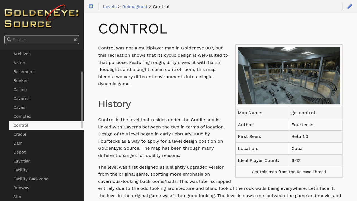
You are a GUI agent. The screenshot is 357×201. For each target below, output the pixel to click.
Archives (22, 53)
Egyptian (22, 161)
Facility (20, 170)
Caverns (21, 98)
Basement (23, 71)
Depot (19, 152)
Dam (18, 143)
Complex (22, 116)
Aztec (19, 62)
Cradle (19, 134)
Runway (21, 187)
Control (20, 125)
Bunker (20, 80)
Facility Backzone (31, 178)
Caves (19, 107)
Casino (20, 89)
